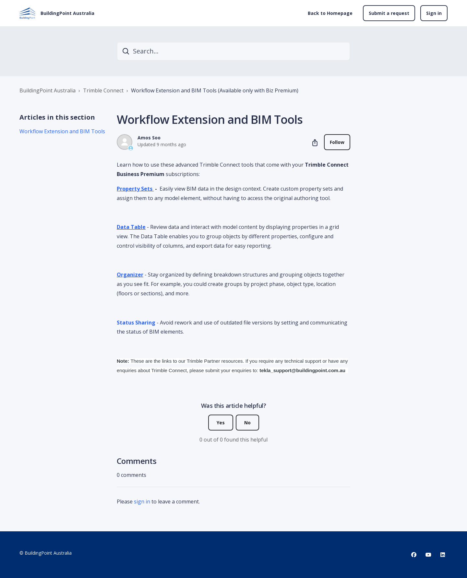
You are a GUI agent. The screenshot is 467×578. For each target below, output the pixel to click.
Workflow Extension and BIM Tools (62, 131)
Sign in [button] (434, 13)
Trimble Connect (103, 90)
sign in (142, 501)
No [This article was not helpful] (247, 422)
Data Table (131, 226)
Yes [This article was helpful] (221, 422)
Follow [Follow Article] (337, 142)
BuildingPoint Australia (47, 90)
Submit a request (389, 13)
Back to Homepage (330, 13)
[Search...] (233, 51)
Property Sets (135, 188)
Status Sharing (136, 322)
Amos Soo (149, 138)
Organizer (130, 274)
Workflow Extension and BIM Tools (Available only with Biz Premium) (214, 90)
